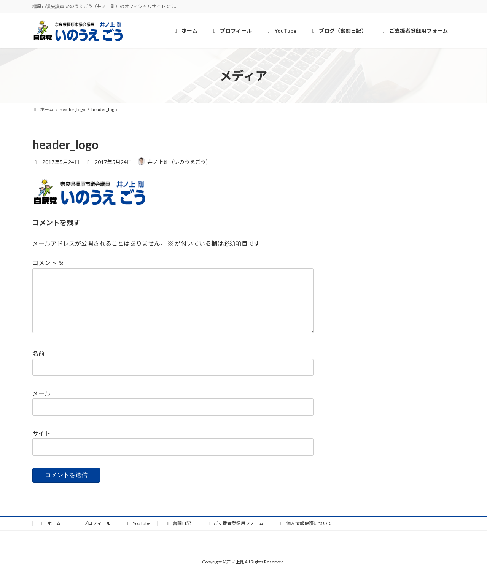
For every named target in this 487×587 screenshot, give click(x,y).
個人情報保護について (305, 535)
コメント (48, 262)
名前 (38, 365)
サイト (41, 445)
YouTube (138, 535)
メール (41, 405)
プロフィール (93, 535)
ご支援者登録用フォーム (235, 535)
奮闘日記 (178, 535)
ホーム (50, 535)
